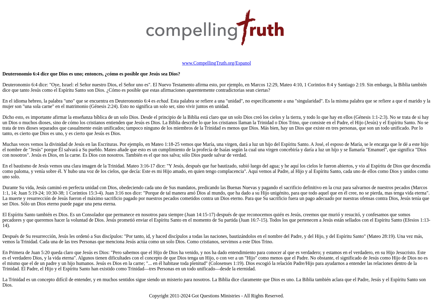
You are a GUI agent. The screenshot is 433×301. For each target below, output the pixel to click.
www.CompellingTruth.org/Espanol (216, 63)
